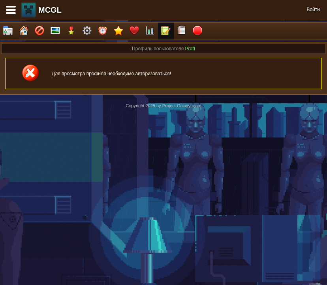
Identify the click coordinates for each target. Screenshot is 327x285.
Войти (313, 9)
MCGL (50, 10)
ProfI (190, 48)
